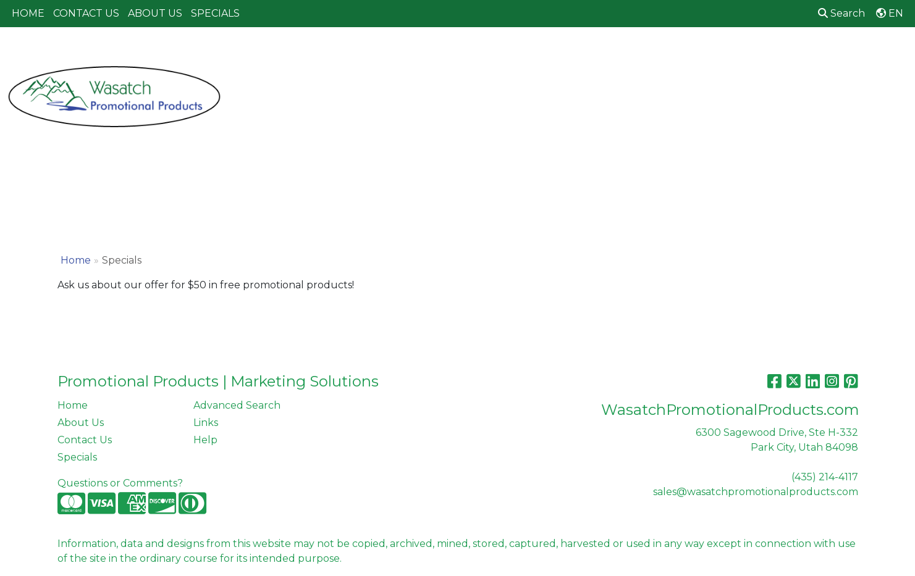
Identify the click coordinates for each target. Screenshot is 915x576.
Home (76, 260)
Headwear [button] (577, 54)
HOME (28, 13)
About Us (80, 422)
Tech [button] (740, 54)
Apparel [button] (297, 54)
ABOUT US (155, 13)
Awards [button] (355, 54)
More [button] (843, 54)
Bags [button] (406, 54)
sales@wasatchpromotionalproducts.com (755, 492)
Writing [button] (792, 54)
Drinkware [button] (465, 54)
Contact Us (84, 440)
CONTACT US (86, 13)
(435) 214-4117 (824, 477)
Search (841, 13)
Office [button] (693, 54)
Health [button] (640, 54)
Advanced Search (236, 405)
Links (205, 422)
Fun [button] (521, 54)
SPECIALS (215, 13)
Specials (77, 457)
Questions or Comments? (120, 483)
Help (205, 440)
